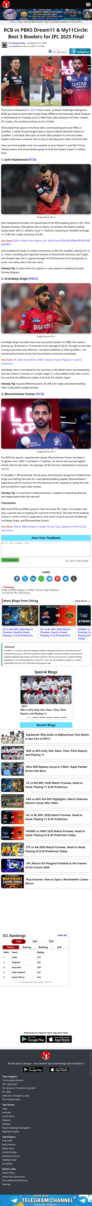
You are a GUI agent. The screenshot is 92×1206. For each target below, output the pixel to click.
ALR (59, 947)
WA (42, 578)
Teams (11, 947)
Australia (6, 1112)
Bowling (43, 947)
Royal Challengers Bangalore (16, 1127)
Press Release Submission (15, 1180)
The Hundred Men (11, 1099)
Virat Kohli (7, 1140)
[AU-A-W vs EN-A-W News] (58, 52)
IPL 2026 (6, 1091)
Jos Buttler (7, 1163)
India (4, 1108)
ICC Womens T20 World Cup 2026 (18, 1088)
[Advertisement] (46, 911)
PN (58, 578)
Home (13, 21)
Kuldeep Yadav (9, 1159)
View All (62, 935)
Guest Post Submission (13, 1176)
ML (66, 578)
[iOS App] (59, 1072)
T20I (18, 941)
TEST (51, 941)
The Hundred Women (12, 1080)
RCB (32, 159)
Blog (20, 21)
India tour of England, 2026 (15, 1095)
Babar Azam (8, 1148)
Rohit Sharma (9, 1144)
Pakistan (6, 1123)
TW (26, 578)
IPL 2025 (31, 110)
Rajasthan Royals (10, 1131)
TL (50, 578)
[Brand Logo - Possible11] (46, 1059)
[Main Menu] (88, 4)
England (6, 1120)
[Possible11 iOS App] (59, 1042)
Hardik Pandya (9, 1152)
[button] (77, 560)
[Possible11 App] (33, 1042)
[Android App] (33, 1072)
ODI (35, 941)
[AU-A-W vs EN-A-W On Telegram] (80, 52)
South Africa (8, 1116)
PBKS (33, 279)
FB (17, 578)
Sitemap (6, 1184)
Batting (27, 947)
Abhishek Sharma (11, 1156)
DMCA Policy (8, 1172)
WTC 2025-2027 (10, 1084)
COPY (74, 578)
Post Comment (10, 560)
